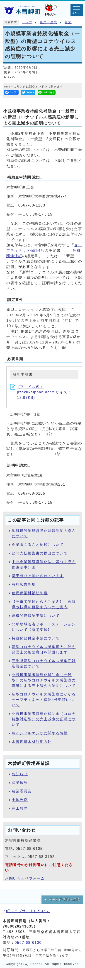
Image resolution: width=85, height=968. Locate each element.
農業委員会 (22, 791)
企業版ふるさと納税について (38, 545)
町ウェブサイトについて (28, 911)
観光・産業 (48, 22)
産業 (68, 22)
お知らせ (20, 774)
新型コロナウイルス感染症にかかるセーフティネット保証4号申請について (44, 699)
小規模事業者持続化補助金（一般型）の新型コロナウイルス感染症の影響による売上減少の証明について (44, 680)
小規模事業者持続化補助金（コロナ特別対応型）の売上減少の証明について (44, 719)
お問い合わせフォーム (25, 878)
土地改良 (20, 800)
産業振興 (20, 783)
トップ (27, 22)
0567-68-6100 (28, 943)
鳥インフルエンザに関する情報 (40, 733)
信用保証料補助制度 (30, 593)
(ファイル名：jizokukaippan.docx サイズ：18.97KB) (40, 392)
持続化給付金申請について (36, 638)
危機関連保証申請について (36, 616)
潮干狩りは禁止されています (38, 576)
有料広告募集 (24, 584)
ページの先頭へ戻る (64, 899)
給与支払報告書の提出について (40, 553)
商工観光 (20, 808)
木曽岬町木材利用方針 (32, 742)
